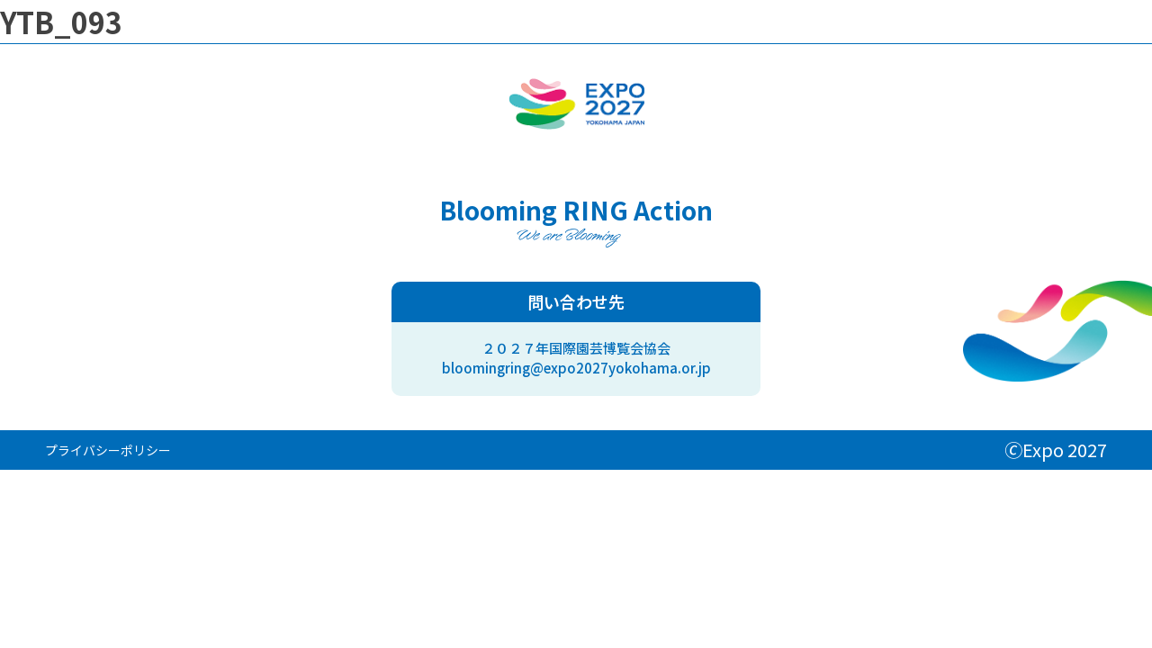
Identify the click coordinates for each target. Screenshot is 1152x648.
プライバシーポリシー (108, 450)
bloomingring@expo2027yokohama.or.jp (576, 367)
